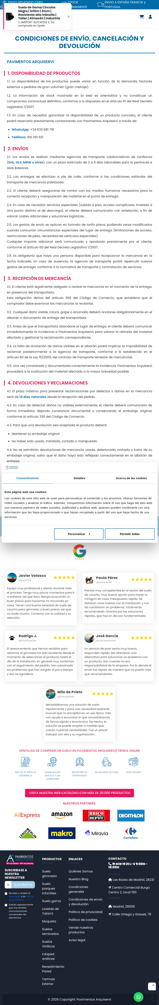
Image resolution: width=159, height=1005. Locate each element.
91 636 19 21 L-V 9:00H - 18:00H (127, 865)
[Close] (68, 16)
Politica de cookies (83, 920)
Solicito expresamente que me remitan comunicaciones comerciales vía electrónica (21, 911)
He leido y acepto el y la (21, 896)
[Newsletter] (8, 884)
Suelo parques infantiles (49, 888)
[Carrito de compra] (141, 17)
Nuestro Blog (78, 879)
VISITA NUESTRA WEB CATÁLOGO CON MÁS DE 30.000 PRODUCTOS (79, 793)
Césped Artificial (48, 956)
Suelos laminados (50, 931)
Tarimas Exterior (48, 981)
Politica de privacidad (21, 898)
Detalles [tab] (79, 478)
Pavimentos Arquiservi (93, 999)
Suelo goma (51, 901)
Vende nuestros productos (81, 930)
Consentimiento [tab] (27, 478)
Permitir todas (130, 533)
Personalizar (79, 533)
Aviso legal (15, 896)
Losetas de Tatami (50, 911)
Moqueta (49, 921)
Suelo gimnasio (49, 873)
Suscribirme (23, 884)
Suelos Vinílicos (48, 944)
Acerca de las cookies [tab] (131, 478)
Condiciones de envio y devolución (85, 901)
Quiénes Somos (81, 871)
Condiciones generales (78, 889)
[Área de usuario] (150, 17)
